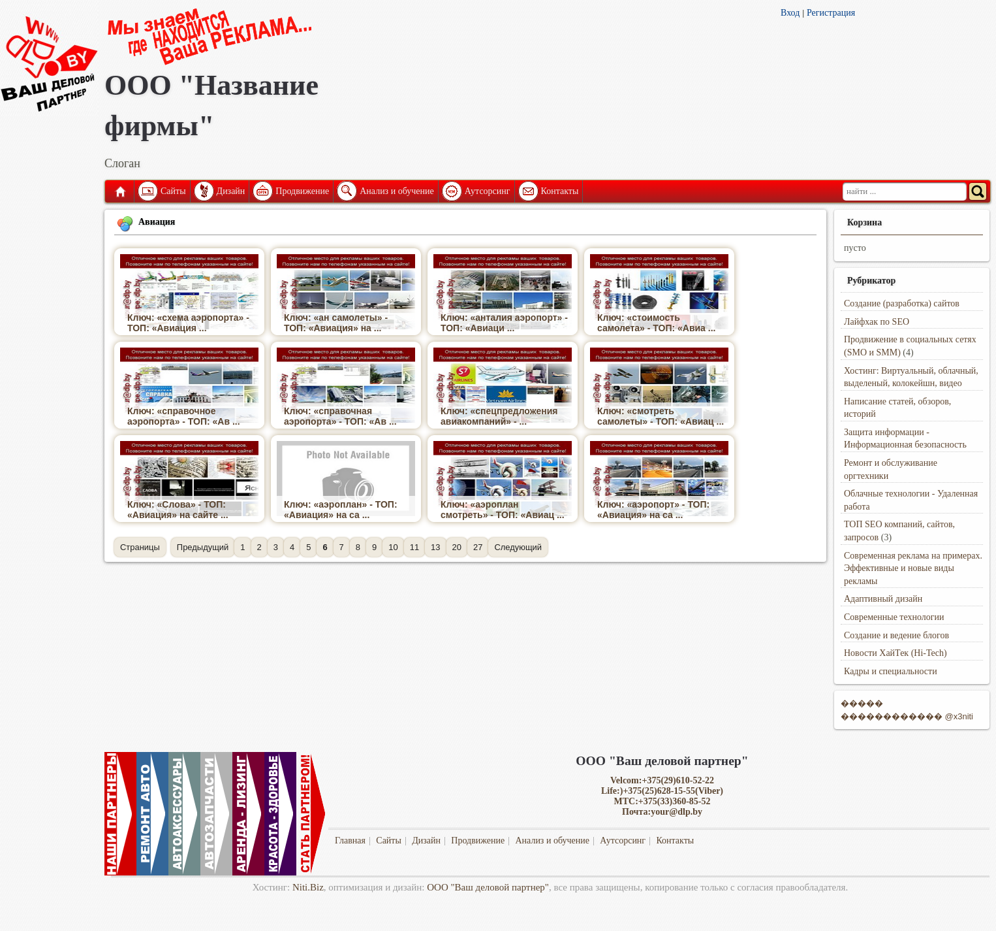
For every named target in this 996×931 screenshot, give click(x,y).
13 (435, 547)
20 (456, 547)
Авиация (156, 222)
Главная (119, 191)
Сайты (173, 191)
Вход (790, 13)
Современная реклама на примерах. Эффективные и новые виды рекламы (913, 568)
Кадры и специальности (890, 671)
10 (392, 547)
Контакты (560, 191)
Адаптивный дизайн (883, 599)
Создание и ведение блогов (896, 635)
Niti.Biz (308, 887)
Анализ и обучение (396, 191)
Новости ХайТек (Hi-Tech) (895, 653)
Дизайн (231, 191)
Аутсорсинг (487, 191)
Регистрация (831, 13)
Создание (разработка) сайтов (901, 303)
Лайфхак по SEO (876, 322)
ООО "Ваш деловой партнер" (488, 887)
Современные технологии (894, 617)
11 (414, 547)
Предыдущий (202, 547)
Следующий (518, 547)
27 (477, 547)
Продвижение (302, 191)
